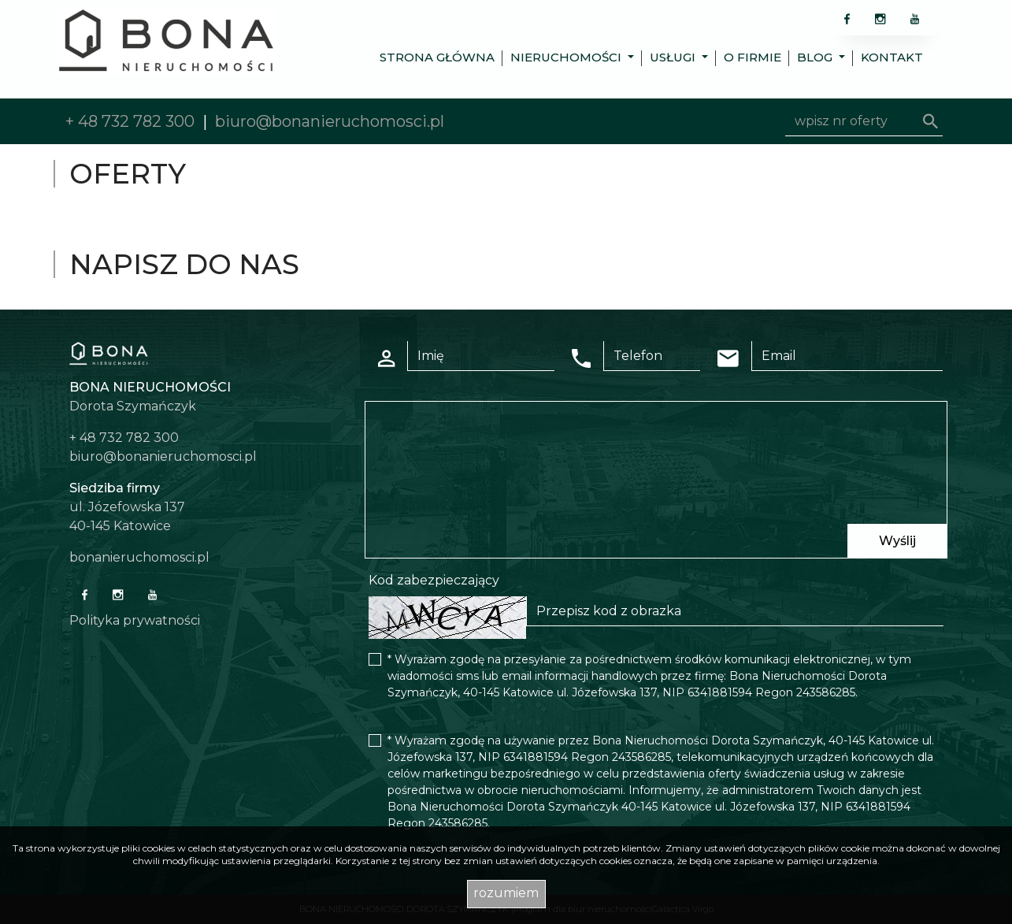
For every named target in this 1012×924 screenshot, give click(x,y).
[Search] (864, 121)
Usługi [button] (674, 57)
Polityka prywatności (134, 620)
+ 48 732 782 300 (130, 121)
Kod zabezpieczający (434, 580)
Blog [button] (816, 57)
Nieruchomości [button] (567, 57)
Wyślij (897, 540)
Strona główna (437, 57)
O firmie (752, 57)
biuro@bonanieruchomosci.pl (329, 121)
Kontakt (892, 57)
